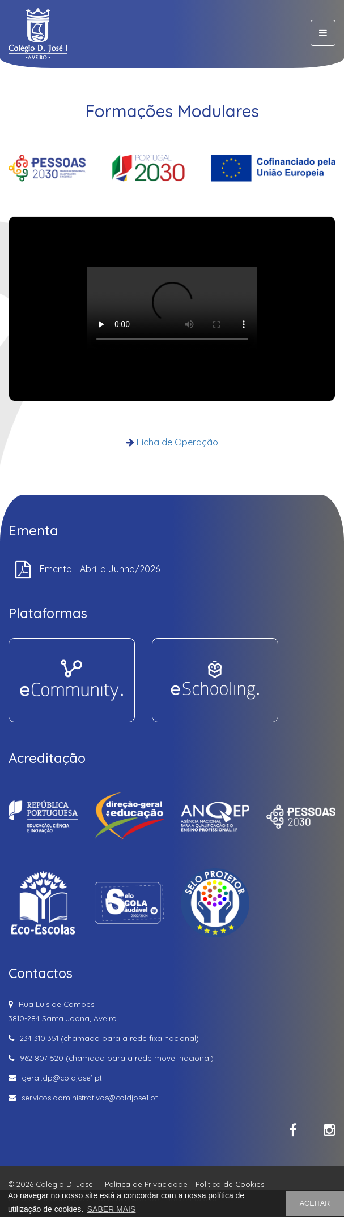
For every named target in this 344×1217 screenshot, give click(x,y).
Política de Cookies (230, 1184)
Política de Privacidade (146, 1184)
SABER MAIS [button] (111, 1209)
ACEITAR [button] (315, 1203)
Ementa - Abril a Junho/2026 (100, 569)
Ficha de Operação (177, 442)
